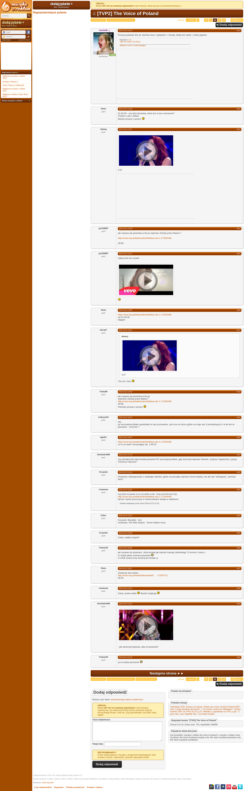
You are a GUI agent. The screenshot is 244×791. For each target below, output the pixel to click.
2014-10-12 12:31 (125, 129)
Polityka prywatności (75, 787)
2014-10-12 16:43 (125, 437)
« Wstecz (191, 20)
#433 (238, 490)
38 (232, 20)
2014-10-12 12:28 (125, 109)
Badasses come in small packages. (133, 45)
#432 (238, 472)
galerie (15, 72)
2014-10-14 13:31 (125, 604)
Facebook (217, 786)
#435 (238, 533)
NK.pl (223, 786)
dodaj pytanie (61, 5)
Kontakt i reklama (95, 787)
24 (224, 20)
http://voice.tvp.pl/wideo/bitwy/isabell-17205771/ (143, 575)
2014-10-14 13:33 (125, 657)
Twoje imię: (97, 744)
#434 (238, 516)
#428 (238, 392)
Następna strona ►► (167, 673)
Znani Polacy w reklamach (13, 85)
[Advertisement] (144, 73)
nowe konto (6, 40)
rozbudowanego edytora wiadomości (126, 699)
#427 (238, 330)
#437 (238, 568)
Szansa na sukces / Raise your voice (202, 707)
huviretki (103, 30)
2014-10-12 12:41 (125, 254)
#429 (238, 417)
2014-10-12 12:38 (125, 229)
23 (219, 20)
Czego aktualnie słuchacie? (187, 709)
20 (206, 20)
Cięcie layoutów (48, 783)
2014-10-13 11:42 (125, 472)
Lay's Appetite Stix (188, 714)
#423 (238, 129)
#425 (238, 254)
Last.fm (228, 786)
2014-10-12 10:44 (125, 30)
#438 (238, 588)
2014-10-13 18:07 (125, 568)
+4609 (112, 55)
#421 (238, 30)
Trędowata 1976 (177, 707)
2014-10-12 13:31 (125, 330)
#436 (238, 548)
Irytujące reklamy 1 (10, 82)
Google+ (211, 786)
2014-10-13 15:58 (125, 533)
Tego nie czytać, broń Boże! (130, 42)
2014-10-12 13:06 (125, 310)
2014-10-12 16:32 (125, 417)
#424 (238, 229)
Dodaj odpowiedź (230, 24)
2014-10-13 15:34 (125, 516)
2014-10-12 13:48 (125, 392)
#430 (238, 437)
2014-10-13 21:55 (125, 588)
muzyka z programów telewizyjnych (121, 20)
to (128, 40)
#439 (238, 604)
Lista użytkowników (43, 787)
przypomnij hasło (24, 40)
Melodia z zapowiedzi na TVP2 (217, 711)
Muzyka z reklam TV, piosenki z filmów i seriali (16, 7)
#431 (238, 455)
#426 (238, 310)
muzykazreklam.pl (98, 20)
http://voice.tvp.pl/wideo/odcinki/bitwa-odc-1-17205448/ (144, 238)
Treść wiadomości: (101, 720)
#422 (238, 109)
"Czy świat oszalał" (206, 714)
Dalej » (239, 20)
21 (210, 20)
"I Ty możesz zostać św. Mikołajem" (217, 709)
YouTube (234, 786)
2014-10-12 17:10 (125, 455)
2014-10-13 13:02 (125, 490)
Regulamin (59, 787)
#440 (238, 657)
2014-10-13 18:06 (125, 548)
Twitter (240, 786)
